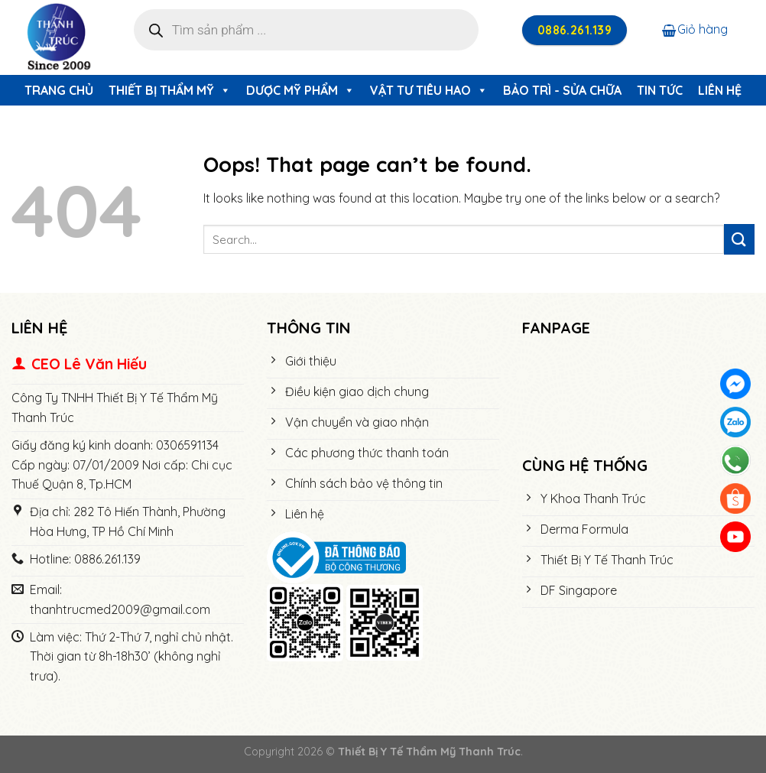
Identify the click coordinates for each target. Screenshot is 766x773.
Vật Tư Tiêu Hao (429, 90)
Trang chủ (58, 90)
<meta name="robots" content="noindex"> (638, 397)
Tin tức (660, 90)
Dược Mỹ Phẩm (300, 90)
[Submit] (739, 239)
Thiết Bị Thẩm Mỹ (170, 90)
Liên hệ (720, 90)
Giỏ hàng (695, 29)
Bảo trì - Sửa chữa (562, 90)
